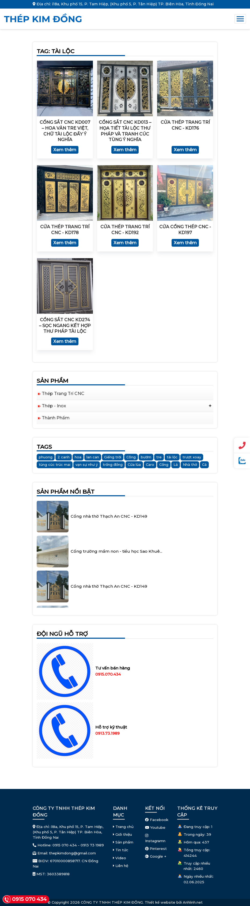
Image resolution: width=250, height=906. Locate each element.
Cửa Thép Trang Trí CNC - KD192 (125, 229)
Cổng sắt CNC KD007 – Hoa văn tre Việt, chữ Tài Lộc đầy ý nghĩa (65, 131)
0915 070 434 (64, 845)
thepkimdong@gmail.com (72, 853)
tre (159, 457)
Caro (150, 464)
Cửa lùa (134, 464)
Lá (175, 464)
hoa (78, 457)
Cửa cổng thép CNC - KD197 (185, 229)
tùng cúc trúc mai (54, 464)
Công (131, 457)
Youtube (155, 827)
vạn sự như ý (86, 464)
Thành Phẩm (56, 417)
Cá (204, 464)
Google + (155, 856)
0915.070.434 (108, 674)
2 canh (64, 457)
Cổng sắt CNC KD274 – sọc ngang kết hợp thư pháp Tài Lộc (65, 325)
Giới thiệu (122, 834)
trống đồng (113, 464)
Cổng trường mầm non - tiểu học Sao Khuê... (116, 546)
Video (119, 858)
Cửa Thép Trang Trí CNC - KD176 (185, 125)
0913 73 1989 (92, 845)
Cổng (163, 464)
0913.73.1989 (107, 733)
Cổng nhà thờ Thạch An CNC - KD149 (109, 511)
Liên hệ (120, 866)
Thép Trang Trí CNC (63, 393)
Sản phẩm (123, 842)
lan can (92, 457)
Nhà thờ (190, 464)
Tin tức (120, 850)
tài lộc (172, 457)
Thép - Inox (54, 405)
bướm (146, 457)
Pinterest (156, 848)
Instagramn (155, 838)
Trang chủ (123, 826)
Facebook (156, 820)
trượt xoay (192, 457)
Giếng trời (112, 457)
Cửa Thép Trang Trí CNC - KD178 (64, 229)
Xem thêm (64, 149)
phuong (45, 457)
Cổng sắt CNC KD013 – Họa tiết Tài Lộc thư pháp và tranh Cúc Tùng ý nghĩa (125, 131)
